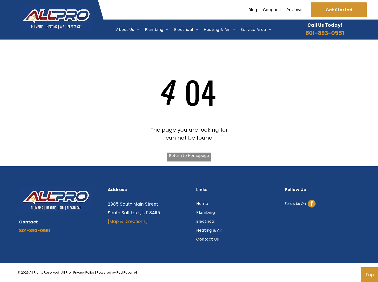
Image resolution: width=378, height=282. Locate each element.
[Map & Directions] (128, 221)
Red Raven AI (126, 272)
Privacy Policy (83, 272)
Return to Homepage (189, 155)
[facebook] (300, 204)
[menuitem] (253, 10)
